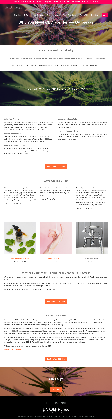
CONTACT (55, 403)
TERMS (64, 403)
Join (104, 15)
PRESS (47, 403)
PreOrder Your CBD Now (56, 167)
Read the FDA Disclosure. (12, 350)
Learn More (56, 389)
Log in (97, 15)
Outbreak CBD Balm (56, 258)
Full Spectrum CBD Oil (20, 258)
